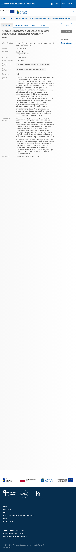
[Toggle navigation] (74, 12)
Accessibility (7, 547)
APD (10, 18)
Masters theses (21, 18)
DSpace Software (9, 515)
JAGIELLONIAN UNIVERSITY (13, 530)
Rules (5, 518)
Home (3, 18)
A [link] (55, 4)
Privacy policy (8, 521)
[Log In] (63, 3)
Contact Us (7, 509)
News (5, 506)
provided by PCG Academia (25, 515)
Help (4, 512)
